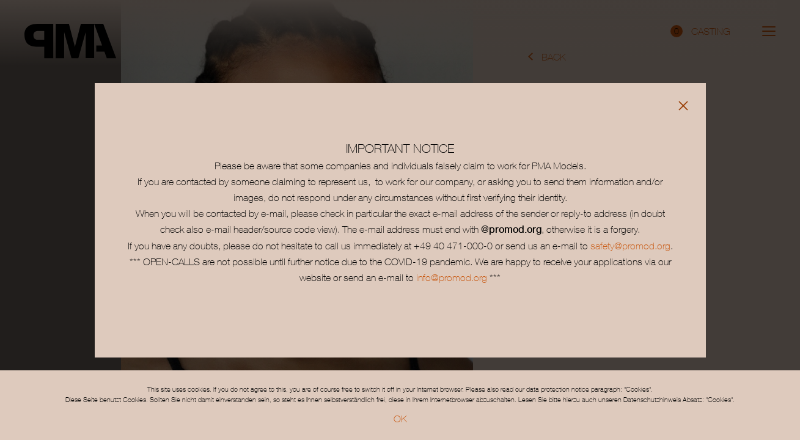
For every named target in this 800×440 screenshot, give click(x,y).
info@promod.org (450, 277)
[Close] (683, 105)
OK (400, 418)
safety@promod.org (630, 245)
